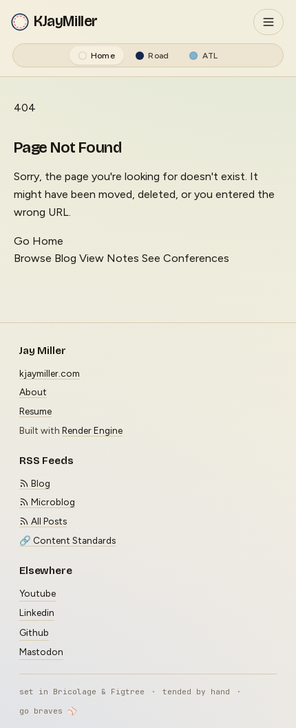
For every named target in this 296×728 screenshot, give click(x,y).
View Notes (109, 258)
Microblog (47, 501)
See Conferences (185, 258)
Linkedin (36, 612)
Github (34, 632)
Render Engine (92, 430)
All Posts (43, 521)
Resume (35, 411)
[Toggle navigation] (268, 22)
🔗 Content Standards (67, 540)
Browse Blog (45, 258)
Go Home (38, 240)
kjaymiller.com (49, 373)
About (33, 391)
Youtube (37, 593)
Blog (34, 483)
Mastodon (41, 651)
